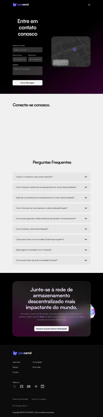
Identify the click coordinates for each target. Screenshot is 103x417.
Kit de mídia (36, 367)
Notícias (15, 367)
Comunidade (37, 362)
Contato (16, 372)
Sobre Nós (16, 362)
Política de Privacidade (20, 399)
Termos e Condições (38, 399)
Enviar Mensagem (27, 83)
